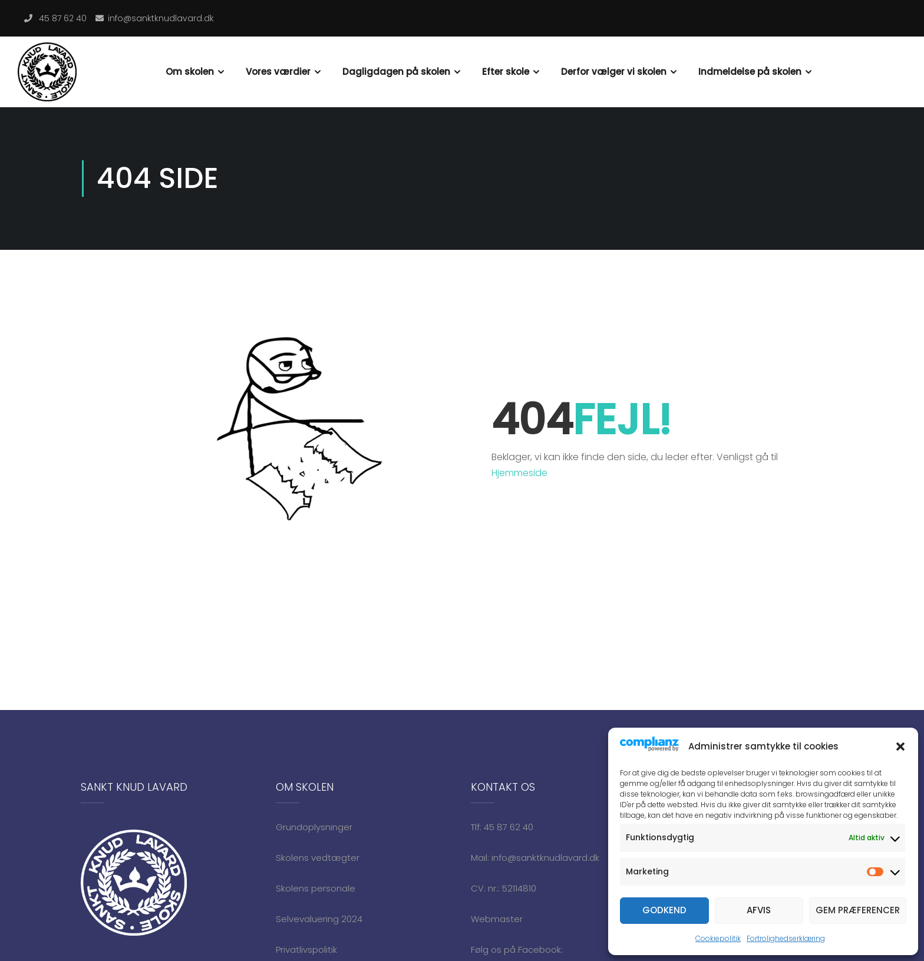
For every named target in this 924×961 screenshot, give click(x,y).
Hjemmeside (519, 473)
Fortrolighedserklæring (786, 938)
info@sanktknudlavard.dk (161, 18)
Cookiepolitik (718, 938)
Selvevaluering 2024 (319, 919)
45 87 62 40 (63, 18)
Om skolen (190, 71)
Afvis (759, 910)
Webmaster (497, 919)
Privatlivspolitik (306, 949)
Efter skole (505, 71)
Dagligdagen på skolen (396, 71)
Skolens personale (315, 888)
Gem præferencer (858, 910)
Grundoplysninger (314, 827)
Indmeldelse (870, 53)
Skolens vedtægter (317, 857)
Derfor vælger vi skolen (613, 71)
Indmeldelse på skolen (749, 71)
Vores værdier (278, 71)
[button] (900, 746)
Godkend (664, 910)
